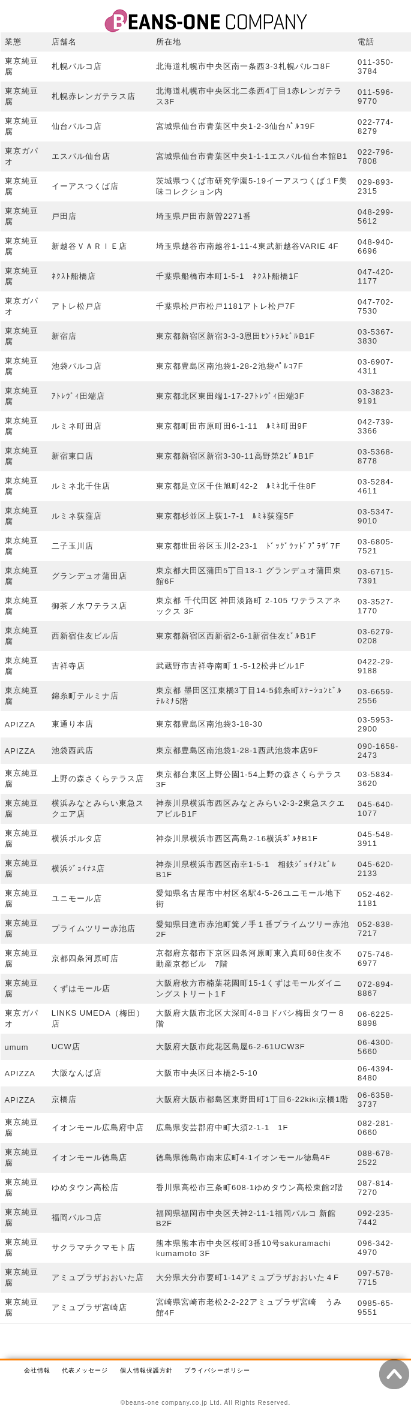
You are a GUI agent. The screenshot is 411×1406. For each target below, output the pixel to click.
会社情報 (37, 1370)
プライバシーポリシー (217, 1370)
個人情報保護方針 (146, 1370)
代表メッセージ (85, 1370)
